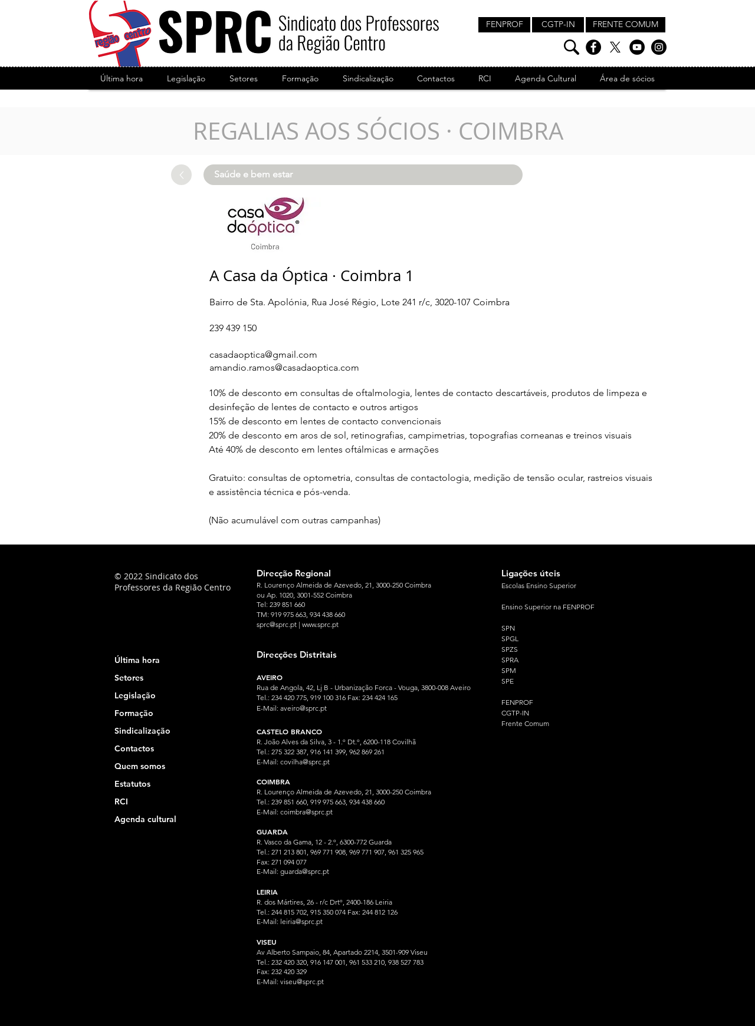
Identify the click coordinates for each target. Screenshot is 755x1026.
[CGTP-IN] (558, 25)
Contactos (134, 748)
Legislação (135, 695)
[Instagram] (659, 47)
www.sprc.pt (320, 624)
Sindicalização (142, 730)
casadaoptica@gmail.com (263, 354)
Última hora (137, 660)
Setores (128, 677)
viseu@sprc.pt (302, 981)
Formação (133, 713)
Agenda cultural (145, 819)
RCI (121, 801)
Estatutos (132, 783)
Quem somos (139, 766)
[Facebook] (593, 47)
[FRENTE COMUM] (625, 25)
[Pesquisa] (571, 47)
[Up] (181, 174)
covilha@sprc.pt (305, 761)
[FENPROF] (504, 25)
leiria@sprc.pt (301, 921)
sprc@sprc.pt (277, 624)
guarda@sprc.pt (304, 871)
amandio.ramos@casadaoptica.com (284, 367)
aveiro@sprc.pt (303, 708)
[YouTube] (637, 47)
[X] (615, 47)
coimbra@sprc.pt (306, 811)
